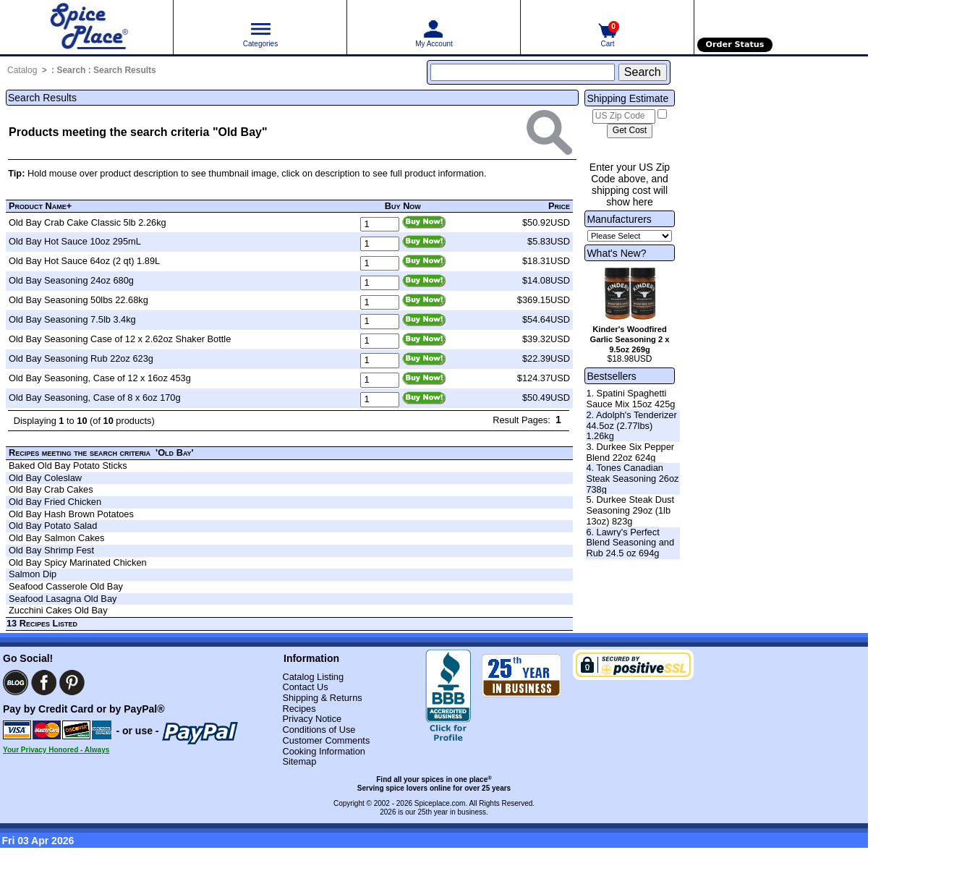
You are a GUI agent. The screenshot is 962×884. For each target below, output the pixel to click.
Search (70, 70)
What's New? (616, 253)
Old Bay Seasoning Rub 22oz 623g (81, 358)
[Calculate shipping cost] (629, 131)
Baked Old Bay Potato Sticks (68, 465)
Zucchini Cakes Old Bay (58, 610)
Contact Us (305, 686)
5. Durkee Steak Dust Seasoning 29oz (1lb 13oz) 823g (630, 510)
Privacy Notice (311, 718)
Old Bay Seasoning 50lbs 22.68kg (78, 299)
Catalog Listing (313, 676)
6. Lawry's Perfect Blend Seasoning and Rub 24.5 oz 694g (630, 542)
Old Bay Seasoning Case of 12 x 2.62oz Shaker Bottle (120, 338)
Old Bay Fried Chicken (55, 501)
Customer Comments (326, 740)
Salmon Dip (32, 574)
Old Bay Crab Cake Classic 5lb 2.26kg (87, 222)
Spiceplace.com (440, 803)
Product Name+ (40, 205)
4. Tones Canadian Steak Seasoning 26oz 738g (632, 478)
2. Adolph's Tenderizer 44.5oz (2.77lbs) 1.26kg (631, 425)
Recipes (298, 708)
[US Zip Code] (623, 116)
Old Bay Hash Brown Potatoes (71, 514)
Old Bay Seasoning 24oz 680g (71, 280)
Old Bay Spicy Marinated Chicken (78, 562)
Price (559, 205)
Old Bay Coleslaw (45, 477)
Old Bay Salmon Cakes (56, 537)
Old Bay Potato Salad (53, 525)
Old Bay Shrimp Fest (51, 550)
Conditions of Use (318, 729)
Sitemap (299, 761)
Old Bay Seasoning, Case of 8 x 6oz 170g (95, 397)
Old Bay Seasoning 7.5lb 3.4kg (72, 319)
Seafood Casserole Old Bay (66, 586)
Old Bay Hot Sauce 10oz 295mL (75, 241)
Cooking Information (323, 751)
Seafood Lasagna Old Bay (62, 598)
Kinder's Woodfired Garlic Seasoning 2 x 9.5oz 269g (629, 339)
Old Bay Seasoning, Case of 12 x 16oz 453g (100, 378)
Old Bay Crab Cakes (51, 489)
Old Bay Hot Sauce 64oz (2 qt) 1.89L (84, 260)
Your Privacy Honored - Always (56, 750)
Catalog (22, 70)
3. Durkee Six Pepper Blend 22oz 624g (630, 452)
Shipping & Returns (322, 697)
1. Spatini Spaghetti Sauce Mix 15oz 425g (630, 398)
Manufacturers (619, 219)
